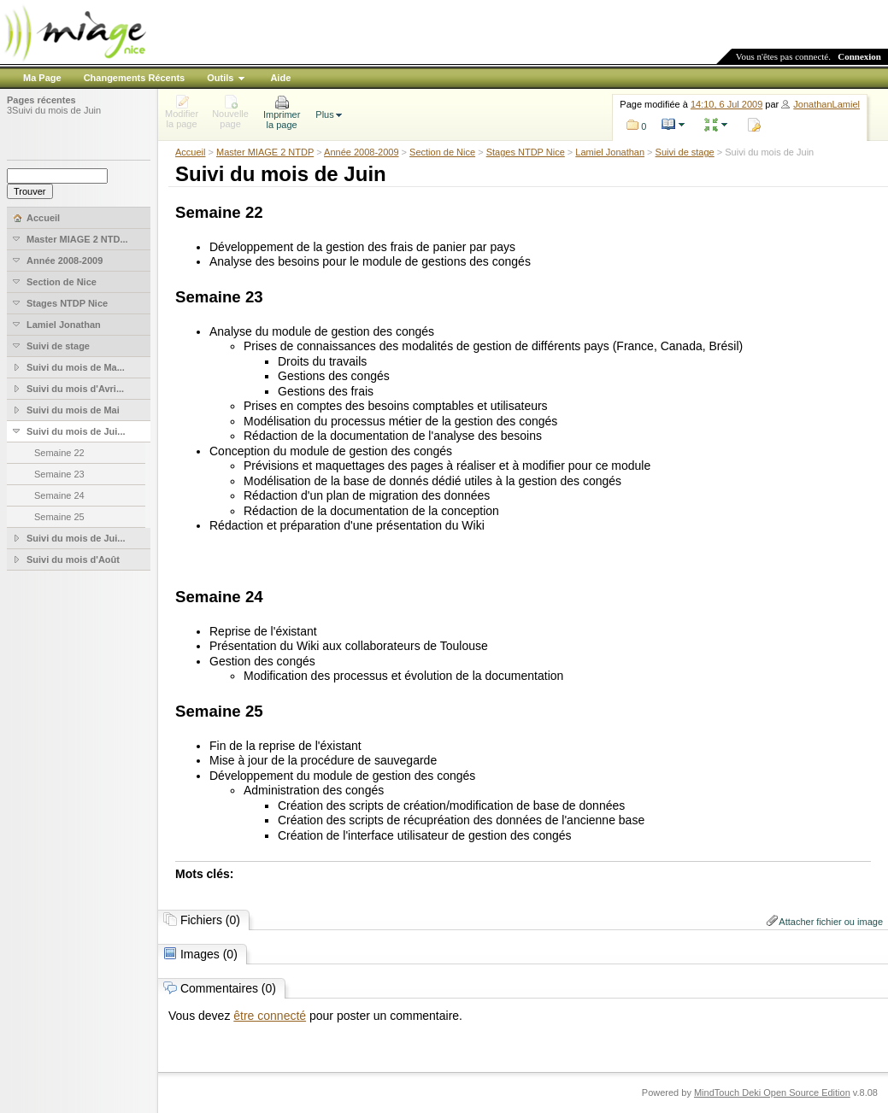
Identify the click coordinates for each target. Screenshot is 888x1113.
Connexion (859, 56)
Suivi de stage (685, 152)
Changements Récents (134, 78)
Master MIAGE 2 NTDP (265, 152)
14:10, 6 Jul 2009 (726, 104)
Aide (280, 78)
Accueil (190, 152)
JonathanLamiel (826, 104)
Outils (220, 78)
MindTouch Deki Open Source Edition (772, 1092)
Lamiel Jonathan (609, 152)
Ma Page (42, 78)
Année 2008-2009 (361, 152)
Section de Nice (442, 152)
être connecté (269, 1015)
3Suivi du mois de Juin (54, 110)
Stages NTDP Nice (525, 152)
